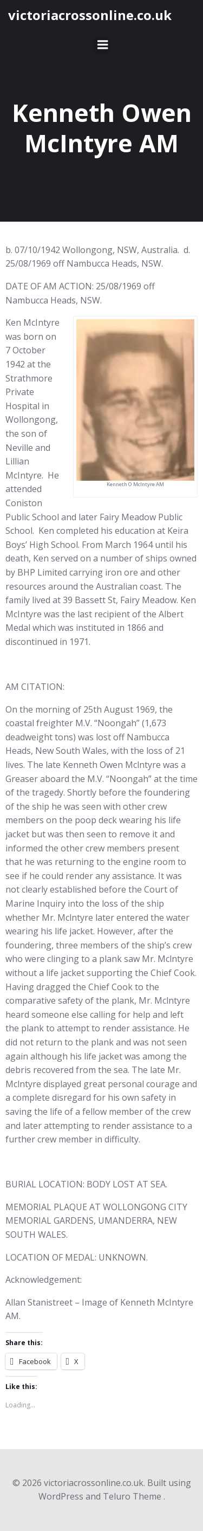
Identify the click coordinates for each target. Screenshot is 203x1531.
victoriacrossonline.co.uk (90, 15)
